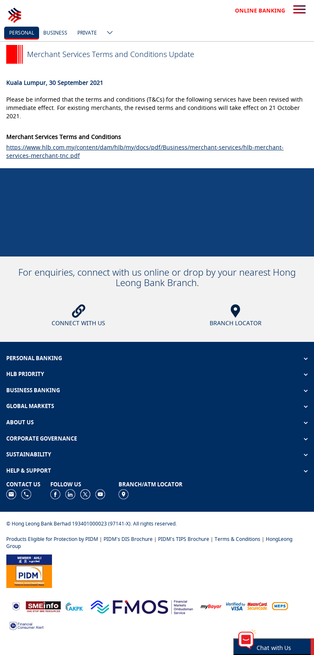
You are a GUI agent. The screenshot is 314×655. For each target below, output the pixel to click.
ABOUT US (20, 422)
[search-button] (299, 10)
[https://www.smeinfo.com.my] (43, 606)
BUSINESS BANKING (33, 390)
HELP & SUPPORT (28, 470)
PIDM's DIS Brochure (128, 539)
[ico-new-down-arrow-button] (108, 33)
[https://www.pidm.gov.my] (29, 570)
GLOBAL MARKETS (30, 406)
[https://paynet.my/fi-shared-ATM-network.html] (280, 606)
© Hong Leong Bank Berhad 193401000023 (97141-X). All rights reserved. (91, 523)
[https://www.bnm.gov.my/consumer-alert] (27, 625)
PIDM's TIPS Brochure (183, 539)
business (55, 32)
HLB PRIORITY (25, 374)
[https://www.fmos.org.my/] (141, 606)
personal (21, 32)
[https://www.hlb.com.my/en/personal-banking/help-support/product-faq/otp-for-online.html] (247, 606)
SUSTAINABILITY (28, 454)
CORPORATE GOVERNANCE (41, 438)
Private (87, 32)
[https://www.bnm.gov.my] (16, 606)
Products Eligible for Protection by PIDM (52, 539)
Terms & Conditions (237, 539)
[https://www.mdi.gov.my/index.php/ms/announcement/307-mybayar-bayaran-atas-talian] (211, 606)
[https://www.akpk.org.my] (74, 606)
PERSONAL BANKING (34, 358)
